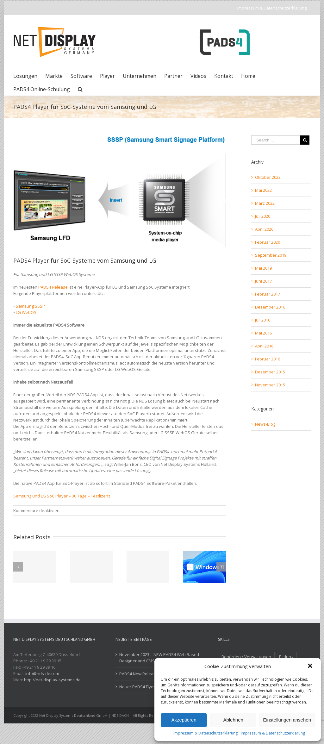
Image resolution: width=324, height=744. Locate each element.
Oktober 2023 (268, 177)
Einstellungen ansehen (287, 719)
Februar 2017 (267, 294)
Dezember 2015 (270, 372)
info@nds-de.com (42, 673)
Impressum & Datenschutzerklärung (205, 733)
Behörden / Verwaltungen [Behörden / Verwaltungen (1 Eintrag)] (246, 657)
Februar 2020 (267, 242)
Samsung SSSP (30, 306)
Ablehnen (233, 719)
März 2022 (265, 203)
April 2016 (264, 346)
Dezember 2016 (270, 307)
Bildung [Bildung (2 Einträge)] (286, 657)
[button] (311, 666)
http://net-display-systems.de (52, 680)
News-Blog (265, 424)
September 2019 (270, 255)
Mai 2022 (263, 190)
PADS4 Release (53, 287)
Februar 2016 (267, 359)
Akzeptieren (183, 719)
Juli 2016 (262, 320)
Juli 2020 (262, 216)
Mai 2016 (263, 333)
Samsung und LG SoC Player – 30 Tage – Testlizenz (61, 496)
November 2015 (270, 385)
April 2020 (264, 229)
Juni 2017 (263, 281)
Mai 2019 (263, 268)
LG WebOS (26, 312)
